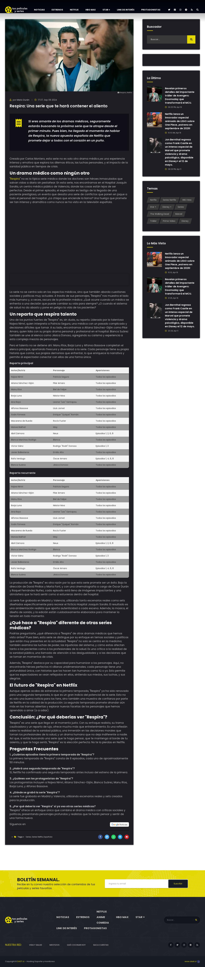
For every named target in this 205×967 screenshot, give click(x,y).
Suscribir (178, 883)
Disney (185, 220)
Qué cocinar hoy (76, 944)
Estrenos (57, 9)
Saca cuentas (100, 944)
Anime (101, 917)
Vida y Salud (35, 944)
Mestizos (54, 944)
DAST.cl (20, 961)
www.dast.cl (192, 961)
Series (28, 837)
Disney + (167, 206)
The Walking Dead (159, 213)
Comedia (103, 922)
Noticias (39, 9)
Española (48, 837)
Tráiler (153, 220)
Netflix (74, 9)
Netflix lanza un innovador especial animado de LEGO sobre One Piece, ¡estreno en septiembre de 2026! (180, 121)
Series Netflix (37, 837)
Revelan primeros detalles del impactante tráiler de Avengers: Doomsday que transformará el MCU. (179, 96)
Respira (15, 179)
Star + (106, 9)
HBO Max (90, 9)
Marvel (178, 213)
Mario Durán (23, 99)
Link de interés (125, 9)
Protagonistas (150, 9)
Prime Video (169, 220)
